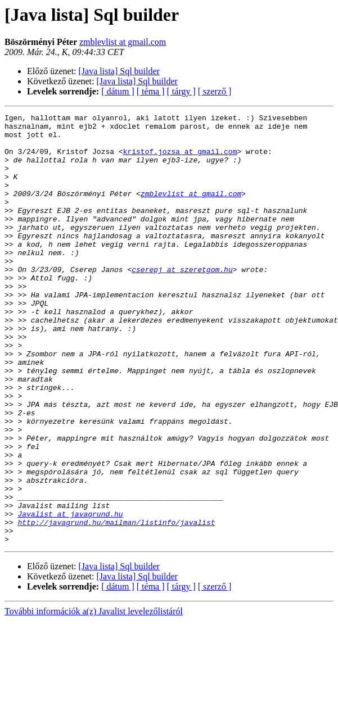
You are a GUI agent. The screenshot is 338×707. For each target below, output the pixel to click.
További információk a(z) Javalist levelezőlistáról (93, 697)
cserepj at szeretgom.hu (182, 301)
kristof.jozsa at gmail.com (180, 160)
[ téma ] (151, 91)
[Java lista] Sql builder (119, 71)
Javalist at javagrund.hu (70, 595)
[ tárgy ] (181, 91)
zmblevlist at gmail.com (122, 42)
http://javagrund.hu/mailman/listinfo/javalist (116, 605)
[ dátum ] (117, 91)
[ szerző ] (215, 91)
